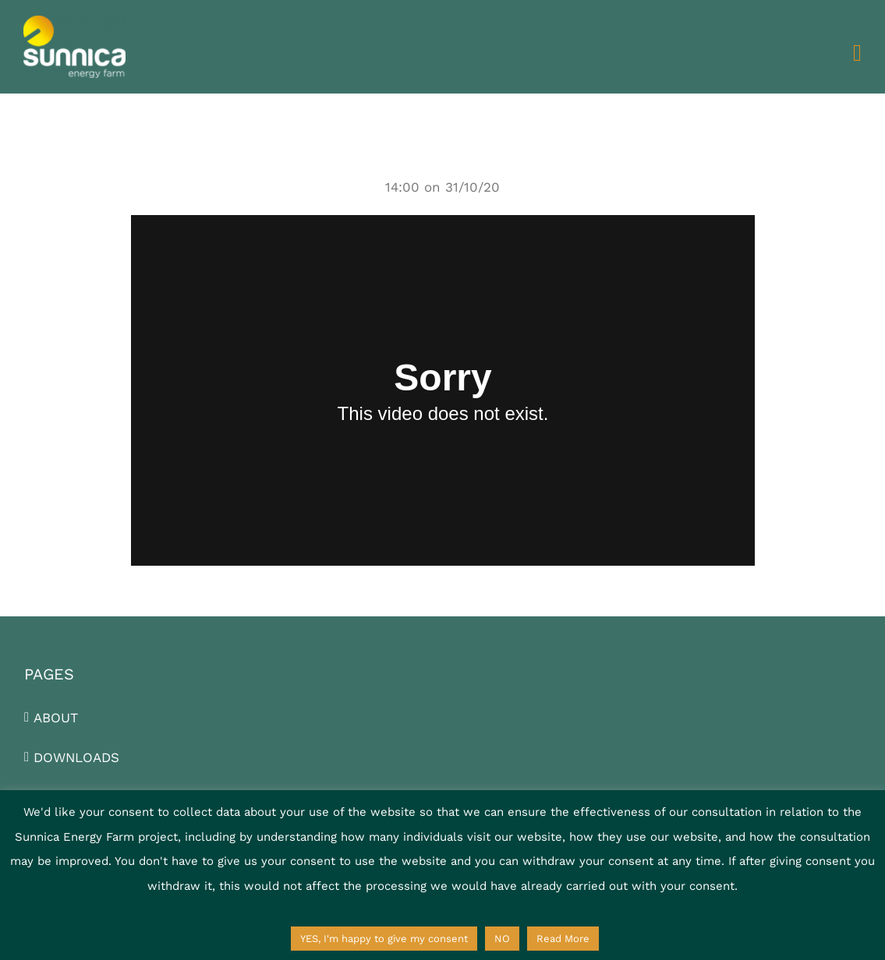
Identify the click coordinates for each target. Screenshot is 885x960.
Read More (562, 938)
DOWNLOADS (76, 757)
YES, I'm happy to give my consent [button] (384, 938)
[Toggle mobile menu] (857, 53)
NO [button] (502, 938)
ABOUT (56, 717)
